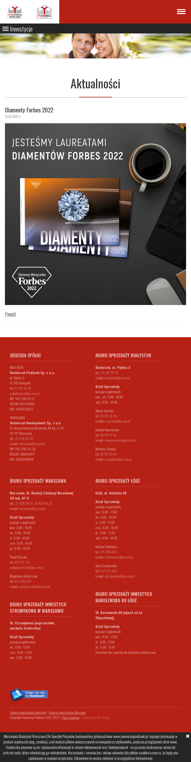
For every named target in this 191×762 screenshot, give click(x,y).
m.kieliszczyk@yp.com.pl (34, 586)
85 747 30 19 (108, 434)
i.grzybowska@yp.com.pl (120, 576)
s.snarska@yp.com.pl (117, 421)
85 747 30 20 (108, 415)
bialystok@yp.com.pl (117, 377)
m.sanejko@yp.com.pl (118, 459)
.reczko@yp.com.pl (32, 567)
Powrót (10, 314)
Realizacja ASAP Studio (95, 717)
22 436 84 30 (24, 438)
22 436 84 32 (43, 503)
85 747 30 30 (23, 388)
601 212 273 (22, 562)
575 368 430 (108, 551)
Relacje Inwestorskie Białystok (28, 712)
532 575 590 (108, 570)
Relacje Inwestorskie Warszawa (67, 712)
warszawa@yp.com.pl (32, 443)
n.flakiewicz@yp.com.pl (119, 556)
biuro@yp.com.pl (29, 393)
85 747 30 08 (108, 454)
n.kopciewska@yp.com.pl (120, 440)
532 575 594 (23, 581)
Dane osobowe (70, 717)
